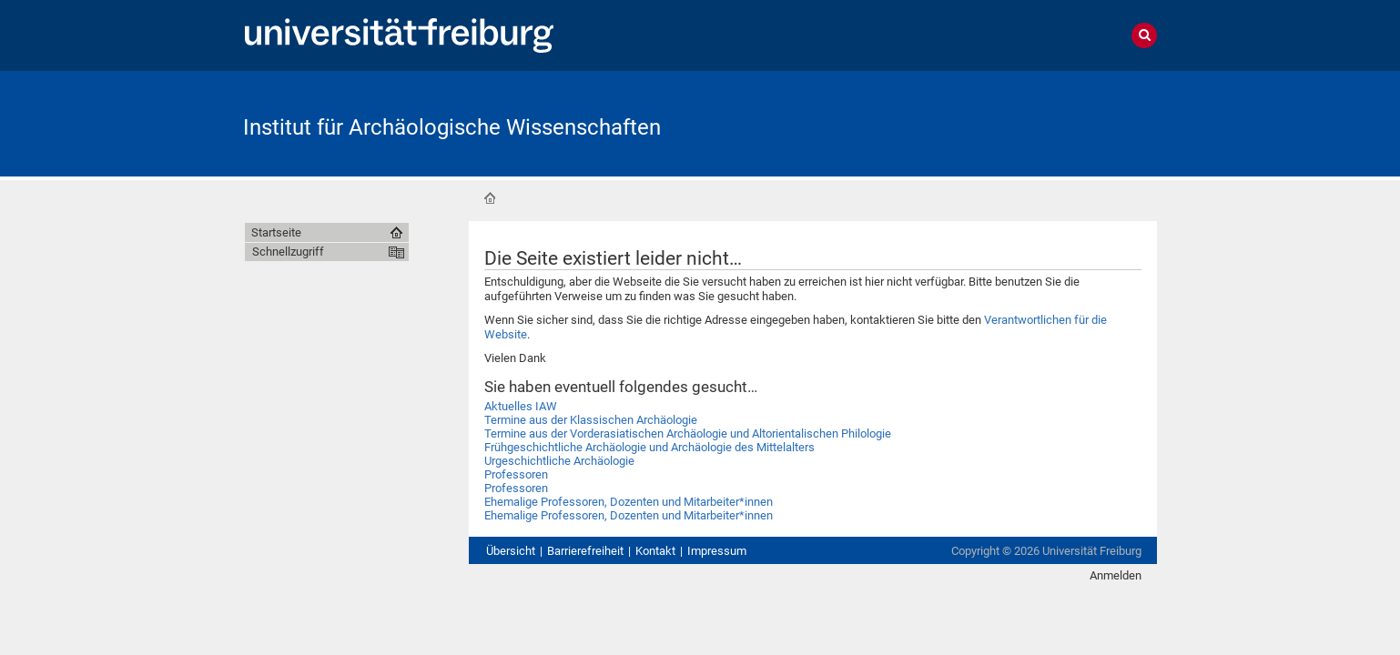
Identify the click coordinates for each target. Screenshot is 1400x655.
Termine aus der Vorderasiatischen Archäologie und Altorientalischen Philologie (687, 433)
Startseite (489, 198)
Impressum (716, 551)
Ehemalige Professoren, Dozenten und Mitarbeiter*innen (628, 502)
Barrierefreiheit (585, 551)
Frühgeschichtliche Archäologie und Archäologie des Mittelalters (649, 447)
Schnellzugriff (288, 251)
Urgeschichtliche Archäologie (559, 461)
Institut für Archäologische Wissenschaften (452, 127)
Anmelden (1115, 575)
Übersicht (510, 551)
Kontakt (655, 551)
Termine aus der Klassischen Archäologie (590, 420)
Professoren (516, 474)
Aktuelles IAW (520, 406)
